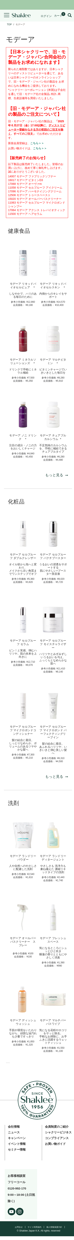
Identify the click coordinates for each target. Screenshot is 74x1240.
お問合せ (19, 1227)
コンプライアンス (57, 1138)
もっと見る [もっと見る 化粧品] (56, 777)
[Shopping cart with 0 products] (59, 16)
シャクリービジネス (58, 1132)
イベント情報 (17, 1143)
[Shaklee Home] (21, 16)
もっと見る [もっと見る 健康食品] (56, 475)
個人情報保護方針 (54, 1227)
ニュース (14, 1132)
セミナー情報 (17, 1149)
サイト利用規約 (34, 1227)
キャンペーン (17, 1138)
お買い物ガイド (55, 1143)
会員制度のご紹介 (57, 1126)
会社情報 (14, 1126)
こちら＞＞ (37, 143)
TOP (9, 24)
